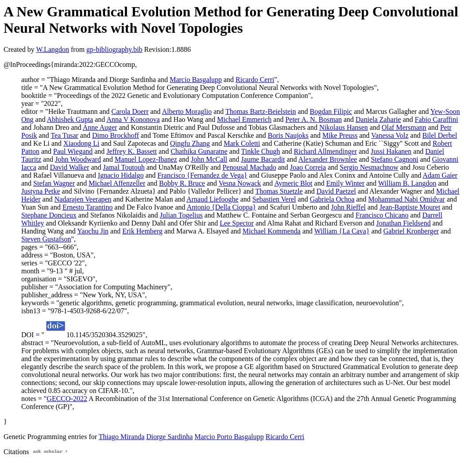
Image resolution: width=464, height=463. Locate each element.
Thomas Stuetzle (279, 191)
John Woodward (78, 159)
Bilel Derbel (439, 135)
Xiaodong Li (81, 143)
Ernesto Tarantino (87, 207)
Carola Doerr (130, 111)
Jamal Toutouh (124, 167)
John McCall (209, 159)
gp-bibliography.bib (114, 49)
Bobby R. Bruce (182, 183)
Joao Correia (308, 167)
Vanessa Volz (389, 135)
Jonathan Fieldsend (403, 223)
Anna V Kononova (132, 119)
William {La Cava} (342, 231)
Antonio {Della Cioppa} (221, 207)
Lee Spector (237, 223)
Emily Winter (345, 183)
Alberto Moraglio (187, 111)
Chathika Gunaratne (198, 151)
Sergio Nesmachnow (369, 167)
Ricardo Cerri (255, 79)
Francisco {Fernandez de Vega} (202, 175)
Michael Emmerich (244, 119)
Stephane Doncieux (49, 215)
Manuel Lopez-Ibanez (146, 159)
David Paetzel (336, 191)
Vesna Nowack (240, 183)
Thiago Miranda (122, 436)
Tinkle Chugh (260, 151)
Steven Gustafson (46, 239)
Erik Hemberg (142, 231)
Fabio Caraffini (436, 119)
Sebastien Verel (274, 199)
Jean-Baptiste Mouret (409, 207)
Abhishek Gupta (70, 119)
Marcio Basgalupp (196, 79)
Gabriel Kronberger (411, 231)
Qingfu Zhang (190, 143)
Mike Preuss (340, 135)
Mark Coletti (242, 143)
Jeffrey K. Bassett (131, 151)
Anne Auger (100, 127)
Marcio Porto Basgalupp (228, 436)
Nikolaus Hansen (343, 127)
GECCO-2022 (66, 398)
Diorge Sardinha (169, 436)
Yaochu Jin (92, 231)
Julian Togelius (181, 215)
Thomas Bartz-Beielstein (260, 111)
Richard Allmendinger (325, 151)
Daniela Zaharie (378, 119)
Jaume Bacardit (263, 159)
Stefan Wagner (54, 183)
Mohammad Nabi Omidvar (406, 199)
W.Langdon (52, 49)
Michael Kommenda (272, 231)
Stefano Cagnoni (394, 159)
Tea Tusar (64, 135)
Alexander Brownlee (327, 159)
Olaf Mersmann (404, 127)
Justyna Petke (40, 191)
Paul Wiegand (73, 151)
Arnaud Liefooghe (212, 199)
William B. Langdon (407, 183)
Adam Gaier (440, 175)
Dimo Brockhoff (115, 135)
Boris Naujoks (288, 135)
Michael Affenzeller (117, 183)
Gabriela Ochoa (332, 199)
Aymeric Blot (293, 183)
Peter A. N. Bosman (313, 119)
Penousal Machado (249, 167)
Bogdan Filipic (331, 111)
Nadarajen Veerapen (83, 199)
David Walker (69, 167)
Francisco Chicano (382, 215)
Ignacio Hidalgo (121, 175)
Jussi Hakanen (391, 151)
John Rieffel (348, 207)
